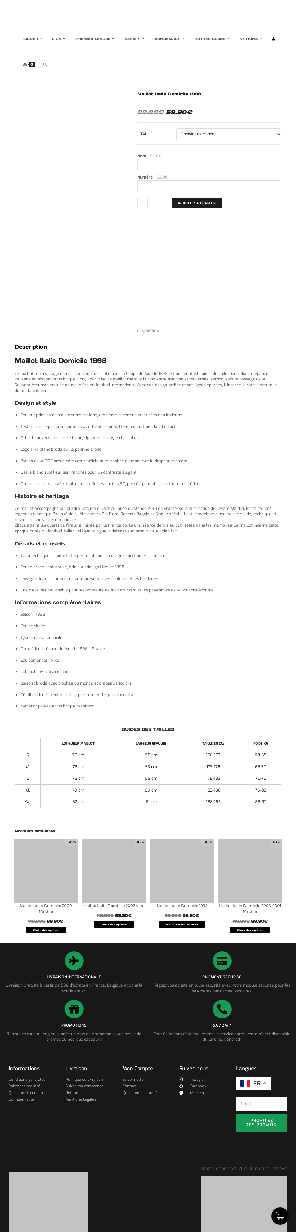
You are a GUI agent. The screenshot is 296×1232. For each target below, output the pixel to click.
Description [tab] (148, 330)
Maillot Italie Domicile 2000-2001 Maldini (250, 908)
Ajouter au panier (197, 203)
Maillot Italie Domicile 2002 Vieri (114, 905)
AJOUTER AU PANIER (182, 924)
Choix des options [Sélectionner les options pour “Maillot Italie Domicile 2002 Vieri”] (114, 924)
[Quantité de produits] (142, 203)
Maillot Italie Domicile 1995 (182, 905)
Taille (146, 134)
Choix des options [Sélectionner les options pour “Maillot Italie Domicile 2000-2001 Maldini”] (250, 930)
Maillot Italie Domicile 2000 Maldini (46, 908)
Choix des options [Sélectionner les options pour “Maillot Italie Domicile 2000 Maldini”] (46, 930)
